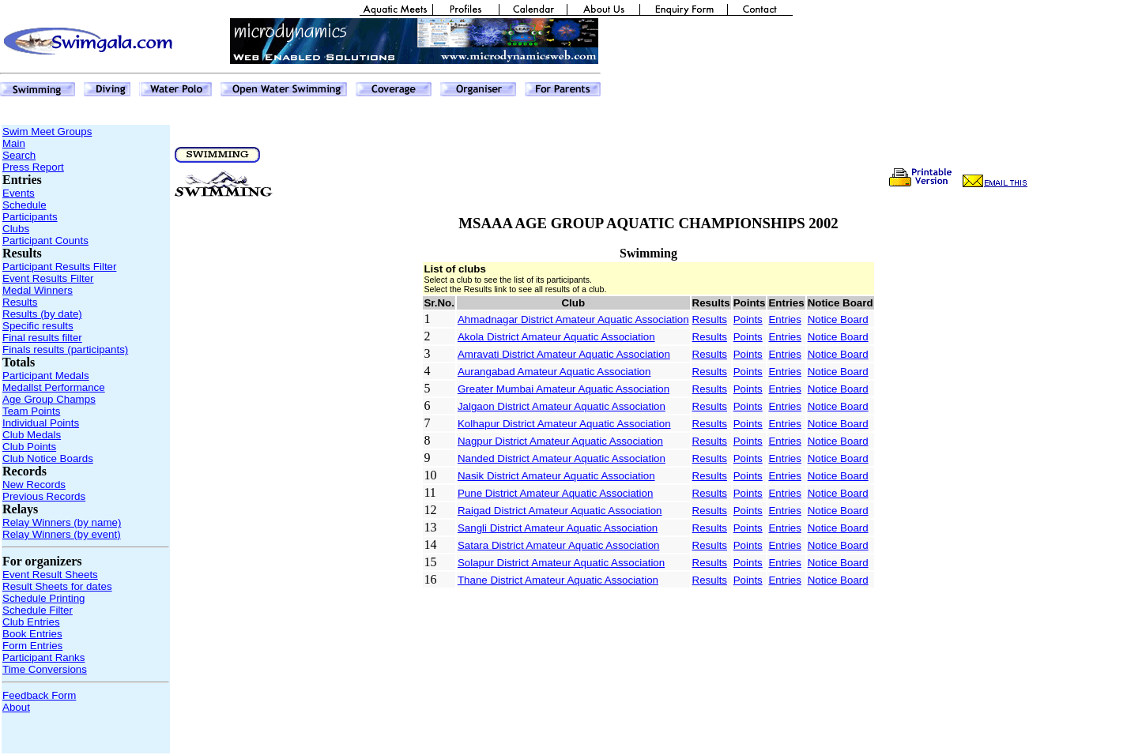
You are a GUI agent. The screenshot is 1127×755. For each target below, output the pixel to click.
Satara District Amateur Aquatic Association (559, 545)
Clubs (15, 229)
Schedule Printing (43, 598)
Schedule (24, 205)
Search (19, 155)
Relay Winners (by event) (61, 534)
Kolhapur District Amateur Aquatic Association (564, 424)
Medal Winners (37, 290)
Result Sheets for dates (57, 586)
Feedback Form (39, 695)
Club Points (29, 447)
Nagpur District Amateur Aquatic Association (560, 441)
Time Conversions (44, 669)
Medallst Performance (53, 387)
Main (13, 143)
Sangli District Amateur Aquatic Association (558, 528)
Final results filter (42, 338)
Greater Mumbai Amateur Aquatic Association (563, 389)
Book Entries (32, 634)
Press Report (33, 167)
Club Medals (31, 435)
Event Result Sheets (50, 574)
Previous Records (43, 496)
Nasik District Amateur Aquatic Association (556, 476)
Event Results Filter (48, 278)
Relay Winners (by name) (61, 522)
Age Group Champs (49, 399)
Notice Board (838, 319)
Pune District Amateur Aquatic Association (555, 493)
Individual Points (40, 423)
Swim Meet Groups (47, 131)
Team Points (31, 411)
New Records (34, 484)
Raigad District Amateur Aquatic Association (560, 510)
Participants (30, 217)
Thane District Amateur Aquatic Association (558, 580)
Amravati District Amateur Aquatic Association (564, 354)
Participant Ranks (43, 657)
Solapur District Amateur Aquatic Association (561, 563)
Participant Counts (45, 240)
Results (19, 302)
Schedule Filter (37, 610)
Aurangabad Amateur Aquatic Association (554, 372)
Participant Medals (45, 375)
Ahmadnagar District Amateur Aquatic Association (573, 319)
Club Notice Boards (47, 458)
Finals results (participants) (65, 349)
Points (748, 319)
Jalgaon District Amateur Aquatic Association (561, 406)
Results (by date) (42, 314)
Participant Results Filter (59, 266)
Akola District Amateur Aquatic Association (556, 337)
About (16, 707)
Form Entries (32, 646)
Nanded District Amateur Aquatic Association (561, 458)
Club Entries (31, 622)
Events (18, 193)
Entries (784, 319)
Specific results (38, 326)
